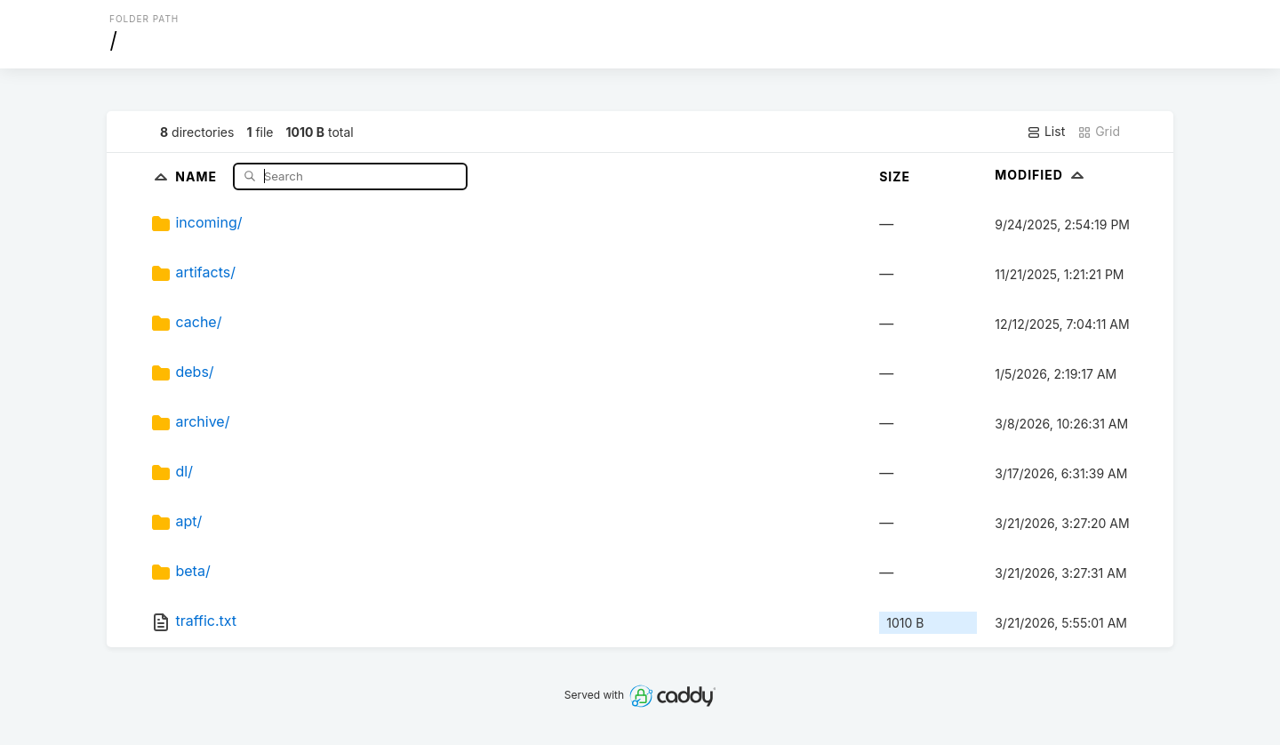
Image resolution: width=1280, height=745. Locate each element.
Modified (1041, 174)
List (1046, 132)
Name (197, 175)
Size (894, 176)
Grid (1098, 132)
